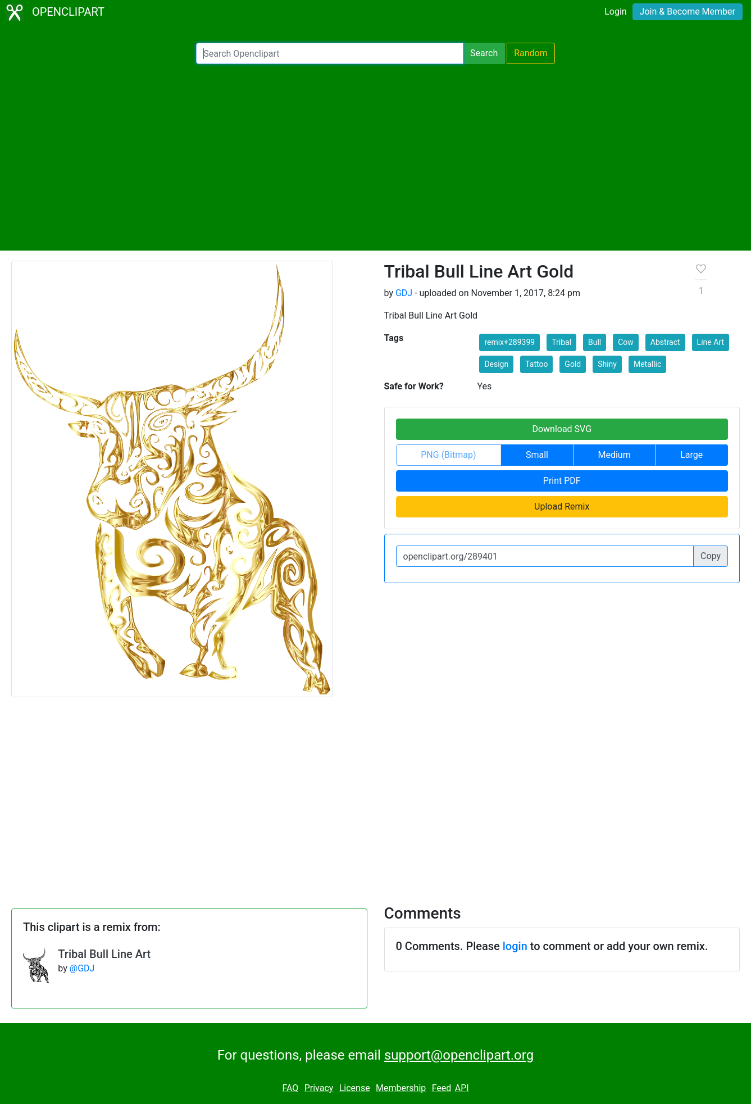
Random (531, 53)
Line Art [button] (710, 342)
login (515, 946)
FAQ (290, 1088)
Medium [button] (614, 454)
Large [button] (691, 454)
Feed (442, 1088)
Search (484, 53)
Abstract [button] (665, 342)
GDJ (403, 293)
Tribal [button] (561, 342)
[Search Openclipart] (329, 53)
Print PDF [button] (562, 480)
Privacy (319, 1088)
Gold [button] (573, 364)
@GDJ (82, 968)
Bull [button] (594, 342)
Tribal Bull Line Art (104, 954)
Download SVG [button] (561, 429)
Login (615, 11)
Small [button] (537, 454)
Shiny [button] (607, 364)
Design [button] (496, 364)
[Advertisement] (376, 157)
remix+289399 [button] (509, 342)
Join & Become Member (687, 11)
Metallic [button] (647, 364)
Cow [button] (626, 342)
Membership (401, 1088)
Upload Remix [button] (561, 506)
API (462, 1088)
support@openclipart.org (459, 1055)
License (354, 1088)
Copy (710, 556)
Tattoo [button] (536, 364)
